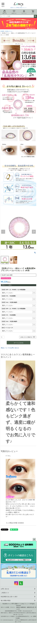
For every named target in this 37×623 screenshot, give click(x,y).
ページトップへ (34, 539)
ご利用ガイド (5, 593)
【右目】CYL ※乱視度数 (9, 296)
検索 (35, 16)
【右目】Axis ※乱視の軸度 (9, 302)
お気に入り (14, 12)
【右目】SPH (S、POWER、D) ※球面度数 (13, 289)
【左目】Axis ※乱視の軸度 (9, 321)
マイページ (24, 12)
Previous (3, 232)
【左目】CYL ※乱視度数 (9, 315)
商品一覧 (5, 12)
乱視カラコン (9, 31)
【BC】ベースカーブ (7, 327)
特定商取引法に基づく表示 (9, 596)
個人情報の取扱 (5, 600)
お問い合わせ (5, 589)
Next (34, 232)
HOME (2, 31)
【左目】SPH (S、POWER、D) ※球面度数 (13, 308)
